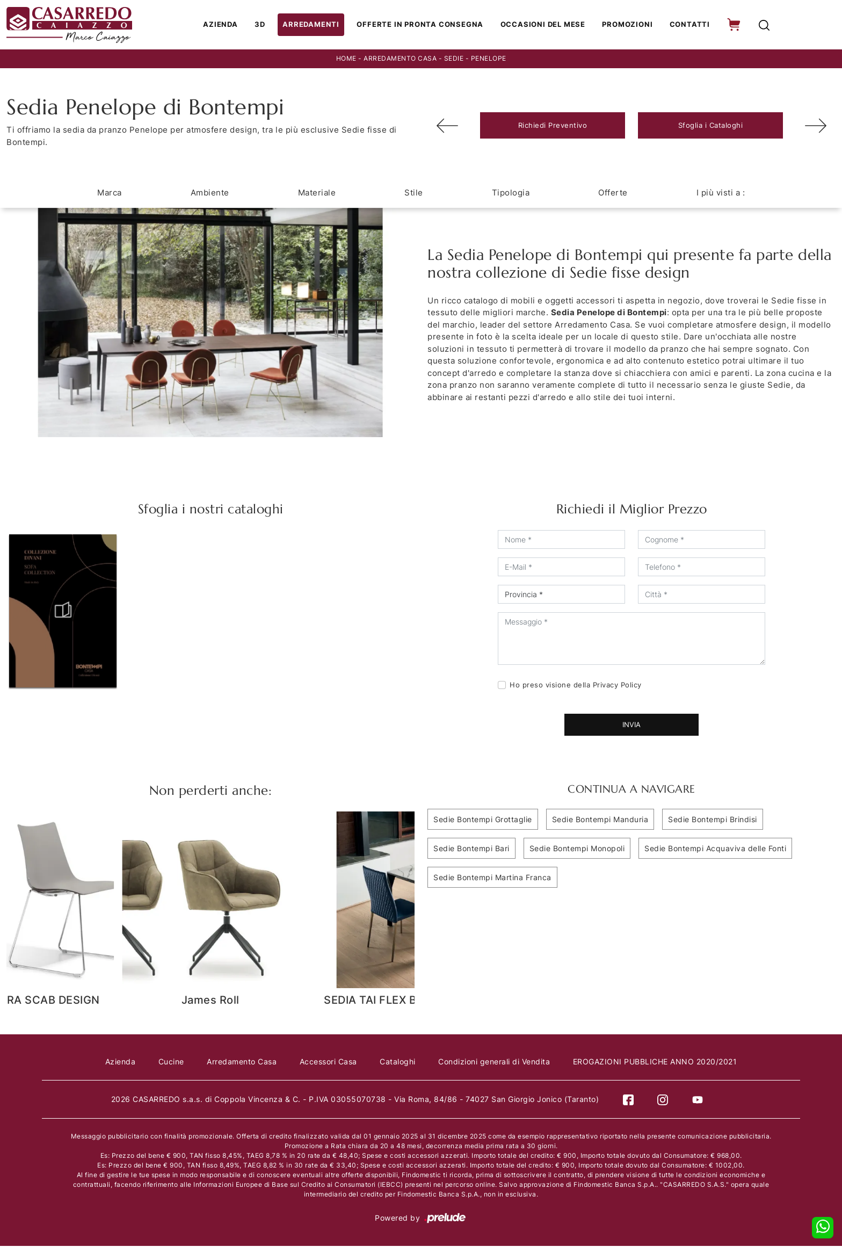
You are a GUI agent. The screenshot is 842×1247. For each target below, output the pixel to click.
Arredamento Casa (400, 60)
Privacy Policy (617, 686)
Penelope (488, 60)
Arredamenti (316, 25)
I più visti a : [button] (720, 194)
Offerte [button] (613, 194)
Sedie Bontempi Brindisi (712, 820)
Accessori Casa (328, 1062)
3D (267, 25)
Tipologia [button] (511, 194)
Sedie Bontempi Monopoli (577, 849)
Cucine (169, 1062)
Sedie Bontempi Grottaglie (482, 820)
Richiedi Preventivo (552, 126)
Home (346, 60)
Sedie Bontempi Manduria (600, 820)
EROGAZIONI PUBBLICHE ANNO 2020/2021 (658, 1062)
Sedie (454, 60)
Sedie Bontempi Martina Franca (492, 878)
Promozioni (626, 25)
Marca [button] (109, 194)
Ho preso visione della (576, 686)
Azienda (227, 25)
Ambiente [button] (210, 194)
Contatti (688, 25)
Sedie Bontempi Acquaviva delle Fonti (715, 849)
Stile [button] (413, 194)
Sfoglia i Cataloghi (710, 126)
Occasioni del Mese (543, 25)
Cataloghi (399, 1062)
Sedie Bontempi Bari (471, 849)
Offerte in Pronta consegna (422, 25)
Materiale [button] (317, 194)
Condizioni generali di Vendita (496, 1062)
